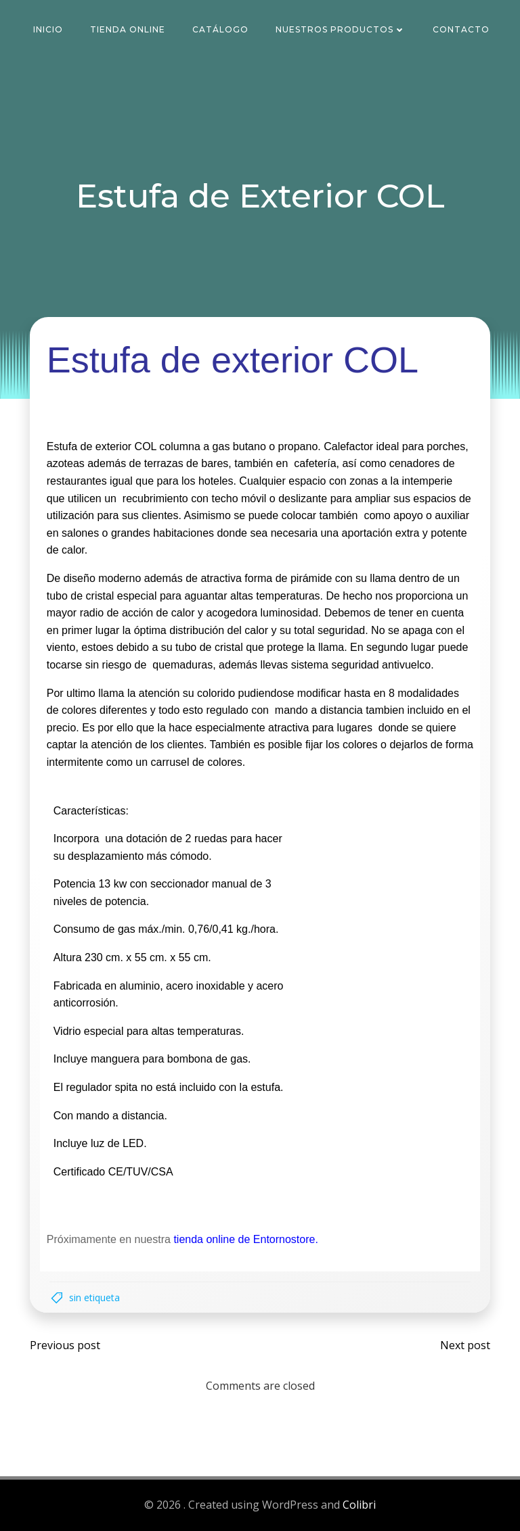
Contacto (461, 30)
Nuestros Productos (341, 30)
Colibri (359, 1505)
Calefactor (348, 446)
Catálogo (221, 30)
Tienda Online (128, 30)
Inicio (49, 30)
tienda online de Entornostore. (246, 1240)
